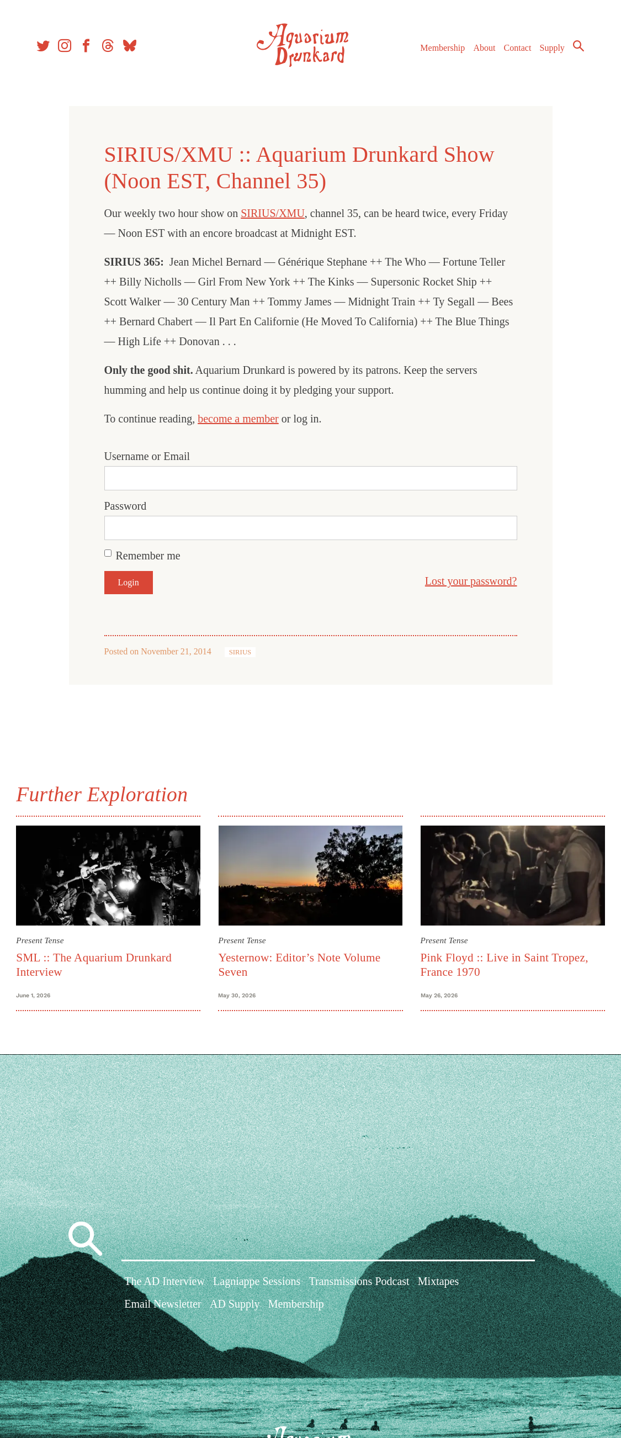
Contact (516, 49)
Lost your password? (471, 581)
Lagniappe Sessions (256, 1283)
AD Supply (235, 1306)
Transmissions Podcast (359, 1283)
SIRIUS (240, 652)
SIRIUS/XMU (273, 213)
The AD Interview (164, 1283)
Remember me (148, 555)
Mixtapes (438, 1283)
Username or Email (147, 456)
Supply (550, 49)
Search (576, 46)
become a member (238, 419)
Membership (440, 49)
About (482, 49)
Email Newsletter (162, 1306)
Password (125, 506)
